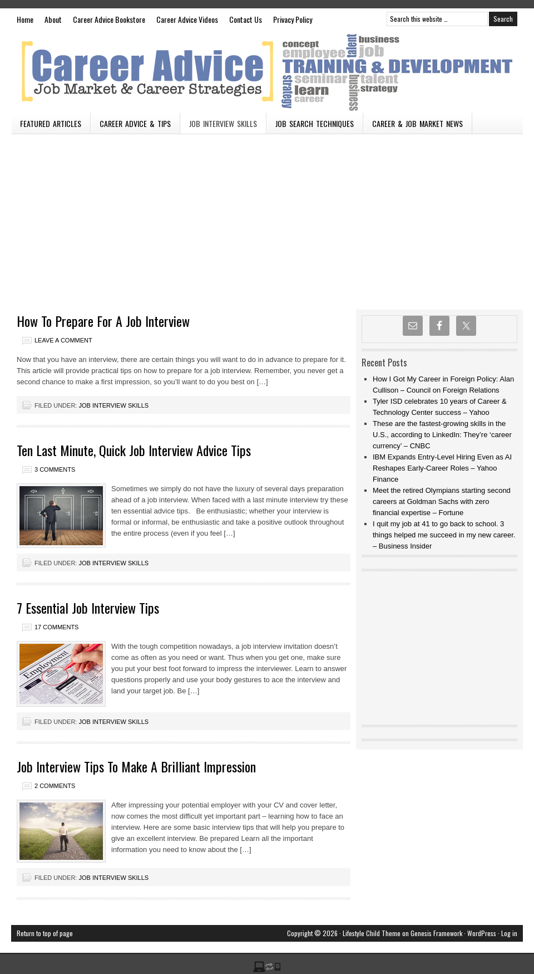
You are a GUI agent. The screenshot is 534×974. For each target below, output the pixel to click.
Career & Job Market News (417, 123)
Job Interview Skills (223, 123)
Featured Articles (50, 123)
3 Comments (54, 469)
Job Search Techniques (314, 123)
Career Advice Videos (187, 19)
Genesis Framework (436, 933)
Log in (509, 933)
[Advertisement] (267, 218)
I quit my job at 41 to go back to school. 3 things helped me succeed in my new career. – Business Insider (444, 535)
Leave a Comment (63, 340)
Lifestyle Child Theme (371, 933)
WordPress (481, 933)
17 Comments (56, 627)
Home (25, 19)
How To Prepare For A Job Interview (103, 321)
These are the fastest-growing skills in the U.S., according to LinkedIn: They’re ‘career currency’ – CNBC (442, 434)
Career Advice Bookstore (109, 19)
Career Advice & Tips (135, 123)
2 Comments (54, 785)
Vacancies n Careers (267, 71)
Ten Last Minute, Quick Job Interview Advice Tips (134, 450)
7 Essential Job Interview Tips (88, 608)
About (53, 19)
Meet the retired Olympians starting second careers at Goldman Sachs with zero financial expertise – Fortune (442, 501)
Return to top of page (45, 933)
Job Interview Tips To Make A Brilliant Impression (136, 766)
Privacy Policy (292, 19)
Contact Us (245, 19)
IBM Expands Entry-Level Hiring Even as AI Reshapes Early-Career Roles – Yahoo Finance (442, 468)
